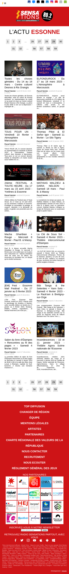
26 (32, 41)
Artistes (34, 428)
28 (46, 41)
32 (20, 48)
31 (13, 48)
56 (34, 48)
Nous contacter (34, 451)
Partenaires (34, 434)
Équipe (34, 417)
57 (41, 48)
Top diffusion (34, 406)
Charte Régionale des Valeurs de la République (34, 443)
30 (60, 41)
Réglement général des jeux (34, 468)
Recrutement (34, 456)
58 (48, 48)
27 (39, 41)
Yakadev (64, 571)
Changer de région (34, 411)
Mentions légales (35, 423)
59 (55, 48)
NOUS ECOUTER (34, 462)
